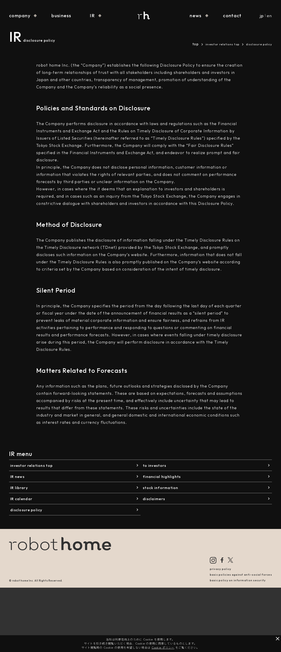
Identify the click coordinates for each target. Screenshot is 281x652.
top (195, 44)
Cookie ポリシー (163, 647)
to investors (154, 465)
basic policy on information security (238, 580)
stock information (160, 487)
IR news (17, 476)
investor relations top (222, 44)
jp (262, 15)
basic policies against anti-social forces (241, 574)
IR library (19, 487)
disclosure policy (26, 510)
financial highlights (162, 476)
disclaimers (154, 499)
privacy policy (220, 569)
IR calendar (21, 499)
